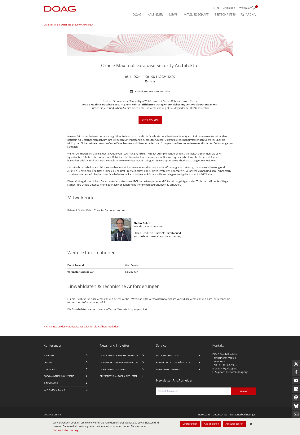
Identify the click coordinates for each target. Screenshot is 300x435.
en (217, 7)
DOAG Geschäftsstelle (224, 354)
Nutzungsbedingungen (243, 414)
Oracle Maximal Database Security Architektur (68, 24)
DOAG (137, 14)
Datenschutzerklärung (65, 430)
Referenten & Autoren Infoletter (119, 376)
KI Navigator (51, 383)
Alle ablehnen (211, 423)
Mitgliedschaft (196, 14)
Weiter (244, 391)
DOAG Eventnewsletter (113, 369)
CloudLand (50, 369)
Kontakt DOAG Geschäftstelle (173, 362)
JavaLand (49, 355)
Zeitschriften (225, 14)
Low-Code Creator (54, 389)
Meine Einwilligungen (168, 369)
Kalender (155, 14)
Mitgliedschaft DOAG (168, 355)
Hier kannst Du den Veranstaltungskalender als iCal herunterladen (81, 326)
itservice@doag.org (237, 372)
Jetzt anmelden (150, 120)
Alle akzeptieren (234, 423)
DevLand (48, 362)
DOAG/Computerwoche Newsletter (119, 355)
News (173, 14)
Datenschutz (220, 414)
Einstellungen (190, 423)
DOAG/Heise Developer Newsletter (119, 362)
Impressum (203, 414)
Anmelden (229, 7)
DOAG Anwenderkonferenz (59, 376)
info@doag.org (228, 368)
